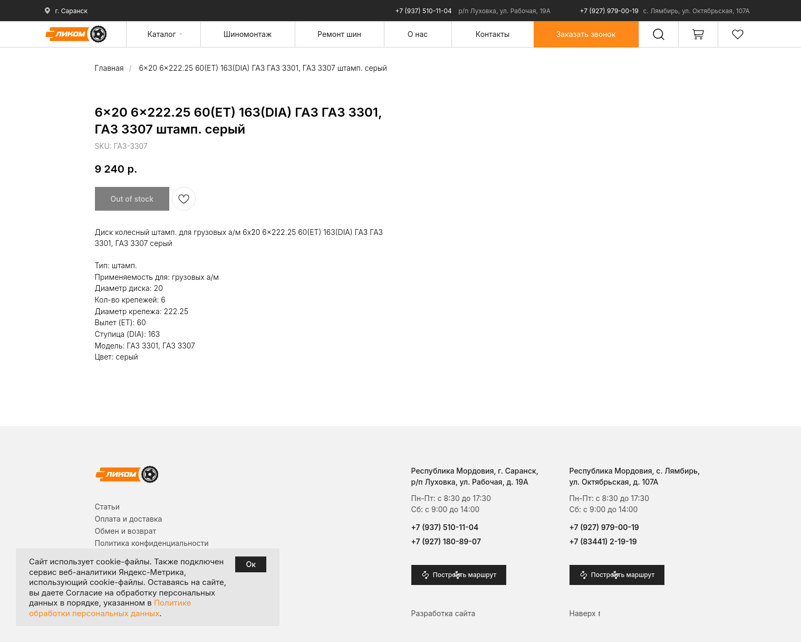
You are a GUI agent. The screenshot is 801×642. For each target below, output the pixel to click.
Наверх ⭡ (585, 613)
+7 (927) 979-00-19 (609, 11)
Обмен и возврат (126, 530)
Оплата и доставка (128, 518)
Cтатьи (107, 506)
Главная (109, 67)
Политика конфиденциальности (152, 543)
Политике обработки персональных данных (110, 608)
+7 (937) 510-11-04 (423, 11)
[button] (586, 34)
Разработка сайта (443, 613)
